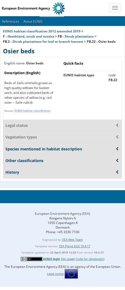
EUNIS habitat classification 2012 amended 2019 (41, 31)
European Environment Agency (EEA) (62, 213)
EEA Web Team (72, 240)
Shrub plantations (79, 36)
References (10, 21)
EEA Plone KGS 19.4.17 (74, 246)
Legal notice (55, 274)
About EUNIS (33, 21)
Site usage (68, 259)
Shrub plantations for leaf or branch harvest (47, 41)
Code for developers (90, 259)
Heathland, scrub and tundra (31, 36)
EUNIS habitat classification (32, 111)
